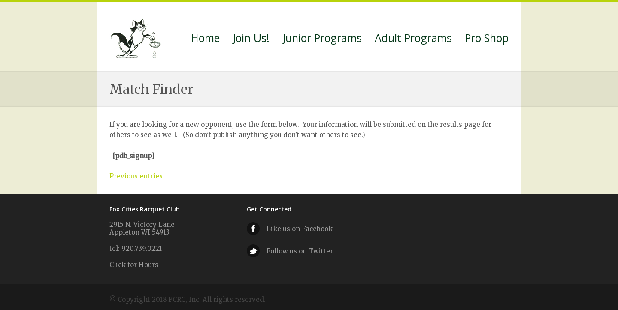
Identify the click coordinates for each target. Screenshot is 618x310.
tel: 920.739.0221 (135, 248)
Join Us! (251, 39)
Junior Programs (322, 39)
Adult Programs (413, 39)
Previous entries (136, 176)
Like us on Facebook (300, 229)
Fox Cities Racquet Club (136, 36)
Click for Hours (133, 265)
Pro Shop (487, 39)
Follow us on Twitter (300, 251)
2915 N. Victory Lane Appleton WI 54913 (142, 228)
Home (205, 39)
